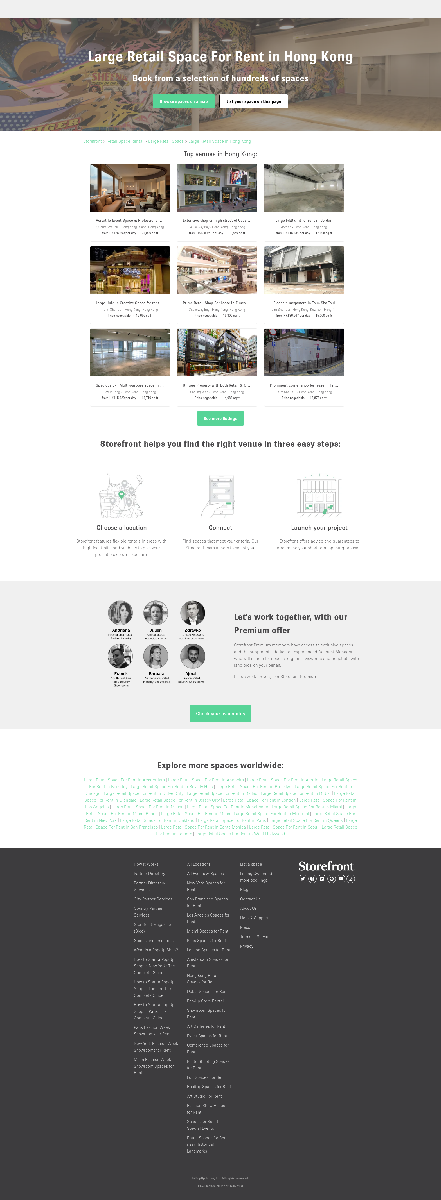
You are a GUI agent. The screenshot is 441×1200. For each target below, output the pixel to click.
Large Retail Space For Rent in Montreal (271, 813)
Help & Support (254, 917)
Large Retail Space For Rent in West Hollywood (240, 833)
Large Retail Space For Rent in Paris (232, 820)
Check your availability (220, 713)
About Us (248, 908)
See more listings (220, 418)
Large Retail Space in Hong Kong (219, 141)
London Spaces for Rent (208, 949)
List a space (251, 864)
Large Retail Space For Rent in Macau (148, 806)
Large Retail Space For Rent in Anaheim (206, 779)
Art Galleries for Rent (206, 1026)
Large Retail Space (166, 141)
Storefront (92, 141)
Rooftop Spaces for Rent (209, 1086)
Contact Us (250, 899)
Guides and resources (154, 940)
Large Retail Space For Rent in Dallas (222, 793)
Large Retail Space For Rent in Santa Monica (203, 826)
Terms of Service (255, 936)
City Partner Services (153, 899)
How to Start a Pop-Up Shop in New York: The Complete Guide (154, 966)
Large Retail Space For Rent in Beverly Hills (172, 786)
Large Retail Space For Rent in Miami (307, 806)
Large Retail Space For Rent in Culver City (143, 793)
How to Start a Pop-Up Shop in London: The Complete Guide (154, 988)
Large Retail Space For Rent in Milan (195, 813)
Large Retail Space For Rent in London (259, 799)
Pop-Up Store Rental (205, 1001)
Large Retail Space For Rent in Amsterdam (124, 779)
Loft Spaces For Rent (206, 1077)
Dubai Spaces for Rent (207, 991)
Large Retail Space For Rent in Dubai (296, 793)
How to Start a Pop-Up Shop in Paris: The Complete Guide (154, 1011)
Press (245, 927)
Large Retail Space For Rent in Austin (282, 779)
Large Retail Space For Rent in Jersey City (180, 799)
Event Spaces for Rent (207, 1035)
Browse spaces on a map (184, 101)
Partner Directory (149, 873)
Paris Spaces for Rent (206, 940)
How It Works (146, 864)
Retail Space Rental (125, 141)
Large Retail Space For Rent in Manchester (227, 806)
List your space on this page (253, 101)
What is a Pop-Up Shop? (156, 949)
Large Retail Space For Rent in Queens (306, 820)
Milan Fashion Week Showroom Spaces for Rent (154, 1066)
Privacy (246, 946)
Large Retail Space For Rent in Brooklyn (253, 786)
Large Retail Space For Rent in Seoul (283, 826)
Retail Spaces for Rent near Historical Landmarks (207, 1144)
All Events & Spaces (205, 873)
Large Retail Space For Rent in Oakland (157, 820)
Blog (244, 889)
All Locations (199, 864)
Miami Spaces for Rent (207, 931)
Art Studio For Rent (204, 1096)
